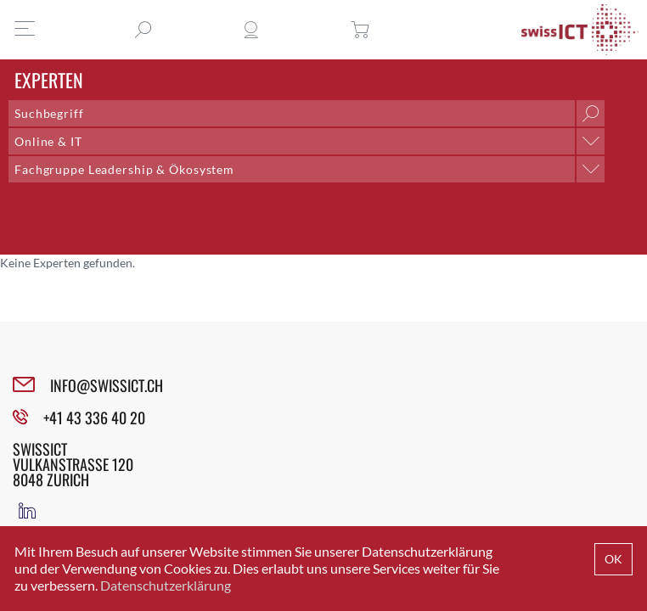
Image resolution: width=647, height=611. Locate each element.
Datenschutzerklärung (165, 585)
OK (613, 559)
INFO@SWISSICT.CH (106, 385)
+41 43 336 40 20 (94, 417)
